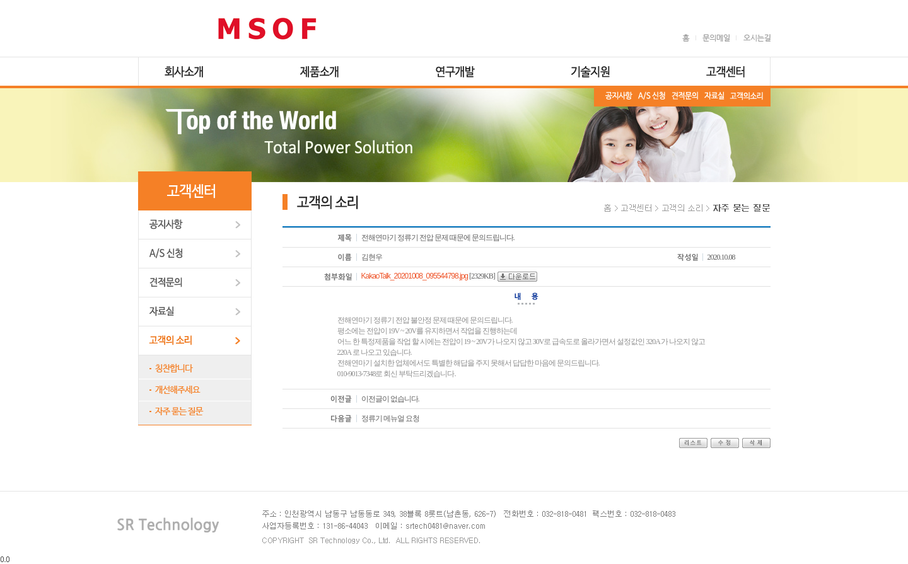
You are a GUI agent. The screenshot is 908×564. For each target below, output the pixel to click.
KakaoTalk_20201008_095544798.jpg (415, 276)
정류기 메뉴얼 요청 (390, 418)
